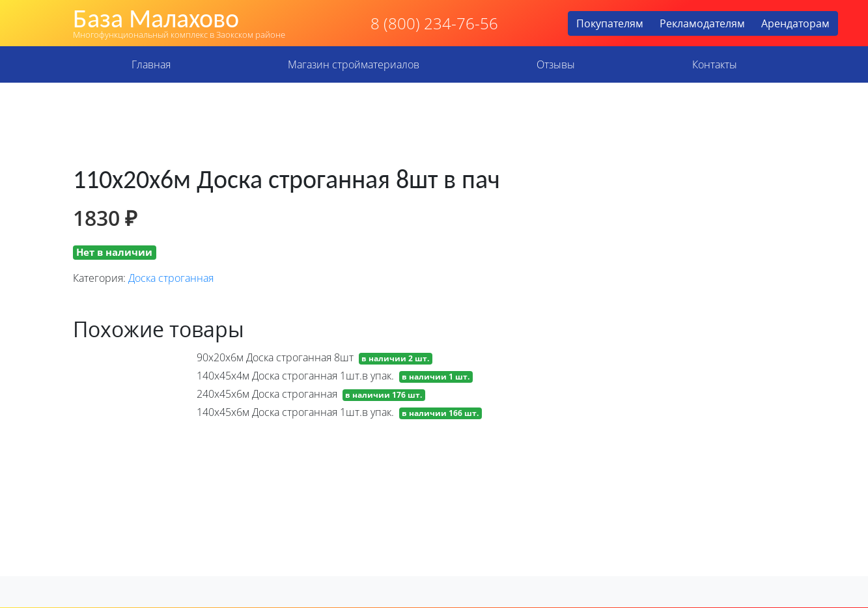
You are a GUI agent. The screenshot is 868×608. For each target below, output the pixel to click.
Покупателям (609, 23)
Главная (151, 64)
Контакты (714, 64)
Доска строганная (171, 278)
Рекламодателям (702, 23)
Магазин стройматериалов (353, 64)
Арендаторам (795, 23)
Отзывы (556, 64)
